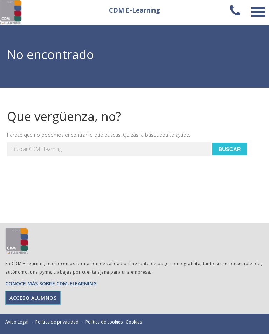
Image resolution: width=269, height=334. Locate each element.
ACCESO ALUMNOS (32, 298)
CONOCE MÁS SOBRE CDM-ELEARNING (51, 283)
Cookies (134, 322)
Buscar (229, 149)
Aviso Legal (16, 322)
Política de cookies (104, 322)
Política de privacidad (56, 322)
